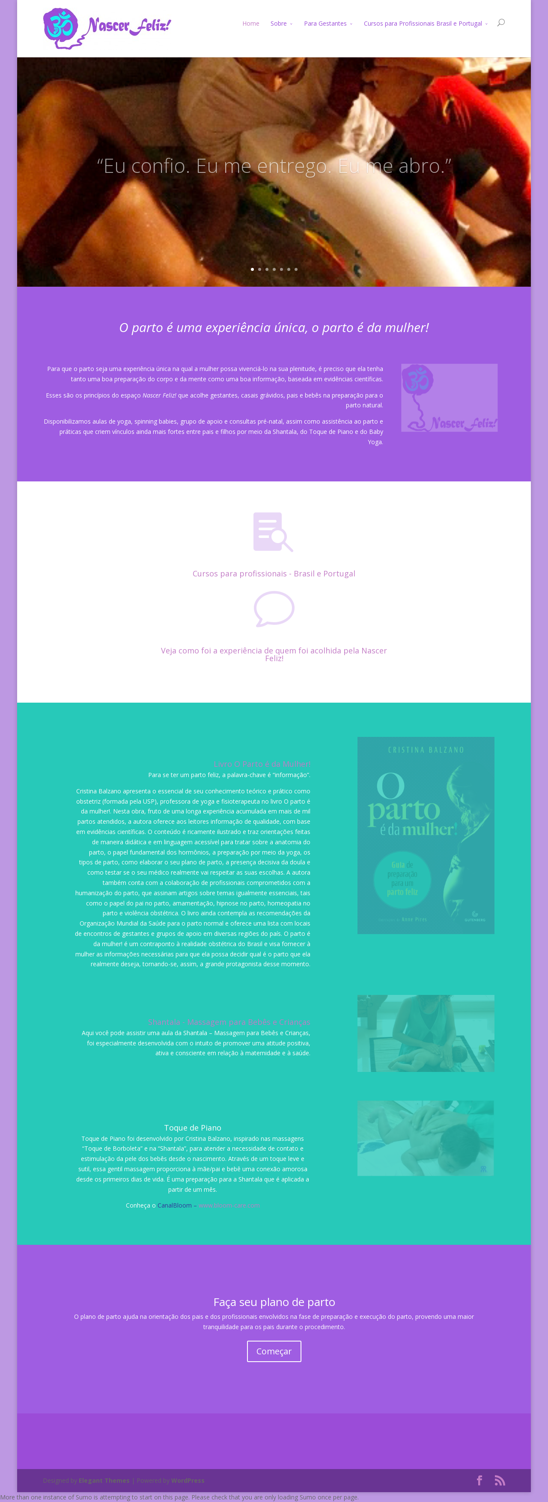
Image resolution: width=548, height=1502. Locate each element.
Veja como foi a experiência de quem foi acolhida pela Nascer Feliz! (274, 654)
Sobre (279, 23)
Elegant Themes (104, 1480)
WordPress (188, 1480)
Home (250, 23)
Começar (274, 1351)
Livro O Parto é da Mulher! (262, 764)
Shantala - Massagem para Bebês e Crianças (229, 1022)
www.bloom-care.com (229, 1205)
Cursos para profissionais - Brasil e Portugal (274, 573)
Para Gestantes (325, 23)
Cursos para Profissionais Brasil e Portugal (423, 23)
